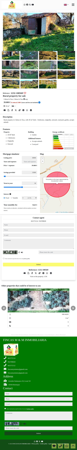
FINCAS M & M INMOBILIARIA (21, 443)
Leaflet (56, 212)
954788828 (42, 221)
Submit (38, 264)
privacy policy (27, 258)
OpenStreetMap (64, 212)
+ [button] (42, 158)
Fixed (7, 198)
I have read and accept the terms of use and (17, 258)
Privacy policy (35, 443)
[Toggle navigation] (73, 5)
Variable (15, 198)
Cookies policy (44, 443)
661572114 (34, 221)
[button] (3, 308)
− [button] (42, 161)
